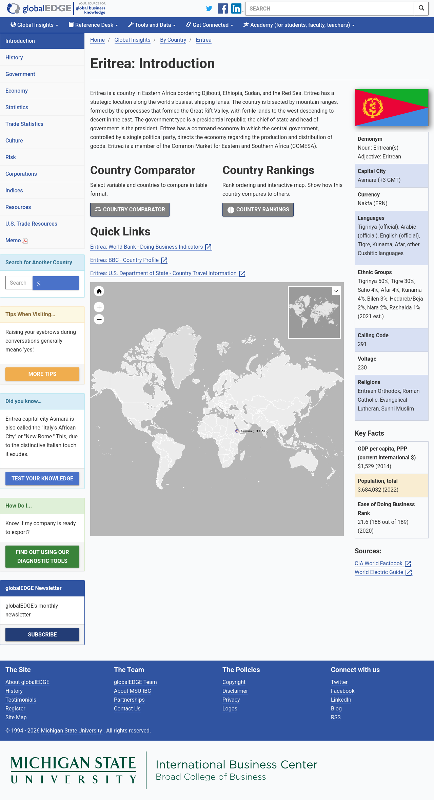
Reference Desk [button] (93, 25)
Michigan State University (72, 730)
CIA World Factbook (383, 563)
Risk (10, 157)
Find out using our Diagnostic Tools (42, 556)
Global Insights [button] (34, 25)
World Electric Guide (384, 572)
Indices (14, 190)
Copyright (233, 682)
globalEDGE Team (135, 682)
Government (20, 74)
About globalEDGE (27, 682)
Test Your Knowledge (42, 478)
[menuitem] (247, 424)
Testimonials (20, 700)
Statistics (16, 107)
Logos (229, 708)
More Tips (42, 374)
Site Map (16, 717)
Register (15, 708)
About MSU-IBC (132, 691)
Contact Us (127, 708)
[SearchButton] (421, 8)
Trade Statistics (24, 124)
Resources (18, 207)
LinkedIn (341, 700)
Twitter (339, 682)
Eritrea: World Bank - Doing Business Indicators (151, 247)
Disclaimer (235, 691)
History (14, 57)
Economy (16, 91)
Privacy (231, 700)
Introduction (20, 41)
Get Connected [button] (209, 25)
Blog (336, 708)
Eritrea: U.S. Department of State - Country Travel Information (168, 273)
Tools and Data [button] (152, 25)
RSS (336, 717)
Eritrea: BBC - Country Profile (129, 260)
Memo (16, 240)
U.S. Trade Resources (31, 224)
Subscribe (42, 634)
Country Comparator (130, 209)
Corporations (21, 174)
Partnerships (129, 700)
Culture (14, 140)
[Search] (330, 8)
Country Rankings (258, 210)
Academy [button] (299, 25)
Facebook (342, 691)
